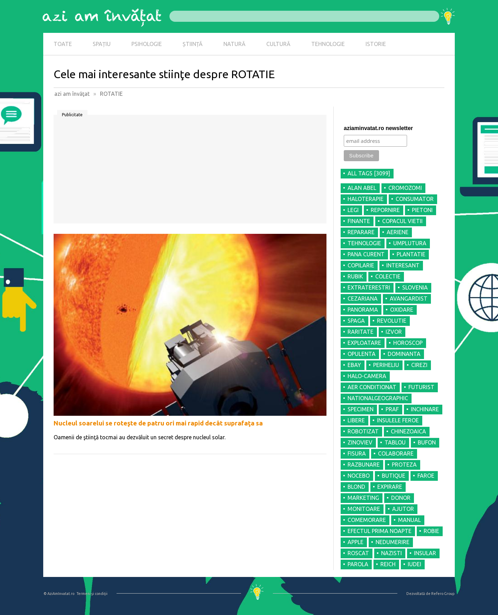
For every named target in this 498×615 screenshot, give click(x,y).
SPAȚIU (102, 44)
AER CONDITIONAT (372, 387)
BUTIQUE (393, 475)
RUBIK (355, 276)
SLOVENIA (415, 287)
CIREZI (419, 365)
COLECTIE (387, 276)
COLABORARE (396, 453)
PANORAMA (363, 309)
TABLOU (395, 442)
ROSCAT (358, 553)
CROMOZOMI (405, 188)
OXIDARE (401, 309)
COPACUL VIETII (402, 221)
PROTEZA (404, 464)
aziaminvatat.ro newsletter (378, 128)
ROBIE (431, 531)
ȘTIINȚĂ (193, 44)
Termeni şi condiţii (92, 593)
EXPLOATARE (364, 343)
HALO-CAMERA (367, 376)
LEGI (353, 210)
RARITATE (361, 332)
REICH (388, 564)
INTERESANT (402, 265)
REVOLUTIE (391, 321)
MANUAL (409, 520)
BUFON (427, 442)
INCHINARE (425, 409)
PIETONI (422, 210)
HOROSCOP (408, 343)
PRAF (392, 409)
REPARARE (361, 232)
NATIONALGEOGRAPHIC (378, 398)
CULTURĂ (278, 44)
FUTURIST (421, 387)
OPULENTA (362, 354)
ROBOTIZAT (363, 431)
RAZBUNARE (364, 464)
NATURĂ (234, 44)
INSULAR (425, 553)
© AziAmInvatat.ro (59, 593)
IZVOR (394, 332)
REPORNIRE (385, 210)
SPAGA (356, 321)
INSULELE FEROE (398, 420)
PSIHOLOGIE (146, 44)
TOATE (63, 44)
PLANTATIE (411, 254)
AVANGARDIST (408, 298)
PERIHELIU (386, 365)
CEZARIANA (363, 298)
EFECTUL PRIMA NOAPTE (380, 531)
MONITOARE (364, 509)
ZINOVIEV (360, 442)
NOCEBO (359, 475)
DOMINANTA (404, 354)
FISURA (357, 453)
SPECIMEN (361, 409)
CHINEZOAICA (408, 431)
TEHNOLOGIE (328, 44)
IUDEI (414, 564)
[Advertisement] (190, 171)
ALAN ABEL (362, 188)
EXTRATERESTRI (369, 287)
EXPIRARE (389, 487)
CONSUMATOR (415, 199)
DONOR (401, 498)
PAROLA (358, 564)
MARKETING (363, 498)
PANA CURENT (366, 254)
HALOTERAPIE (366, 199)
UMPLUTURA (409, 243)
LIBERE (356, 420)
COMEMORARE (367, 520)
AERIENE (397, 232)
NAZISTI (391, 553)
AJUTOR (403, 509)
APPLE (355, 542)
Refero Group (442, 593)
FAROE (425, 475)
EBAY (354, 365)
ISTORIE (376, 44)
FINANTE (359, 221)
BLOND (356, 487)
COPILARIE (361, 265)
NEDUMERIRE (392, 542)
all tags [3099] (369, 173)
